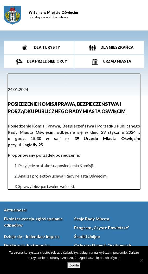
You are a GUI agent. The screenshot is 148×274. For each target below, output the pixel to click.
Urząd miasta (116, 61)
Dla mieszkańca (116, 47)
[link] (12, 15)
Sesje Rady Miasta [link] (91, 218)
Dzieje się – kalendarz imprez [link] (32, 236)
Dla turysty (46, 47)
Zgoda (74, 265)
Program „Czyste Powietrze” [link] (101, 227)
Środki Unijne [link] (87, 236)
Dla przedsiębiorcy (46, 61)
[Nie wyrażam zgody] (141, 260)
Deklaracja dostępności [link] (26, 245)
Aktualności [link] (15, 209)
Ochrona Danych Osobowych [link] (102, 245)
